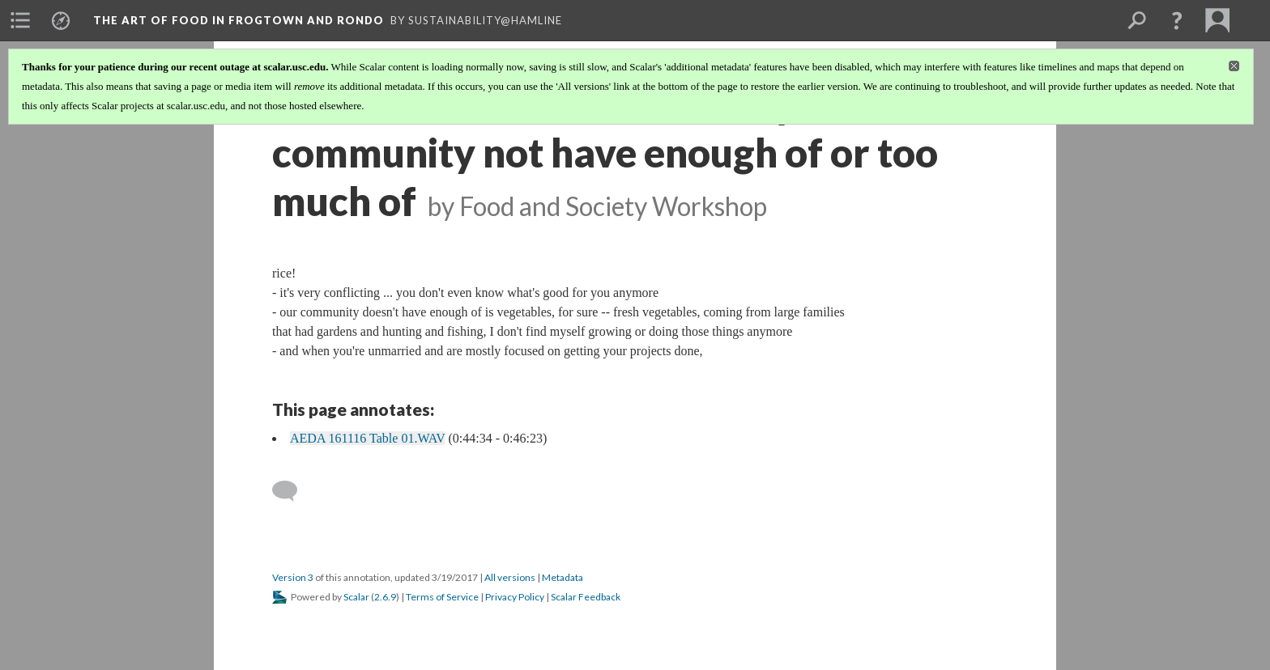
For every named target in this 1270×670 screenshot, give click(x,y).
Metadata (562, 577)
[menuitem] (20, 20)
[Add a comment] (292, 491)
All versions (509, 577)
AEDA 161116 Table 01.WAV (367, 438)
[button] (1177, 20)
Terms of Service (442, 597)
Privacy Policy (514, 597)
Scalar (356, 597)
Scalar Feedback (585, 597)
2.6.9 (385, 597)
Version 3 (292, 577)
